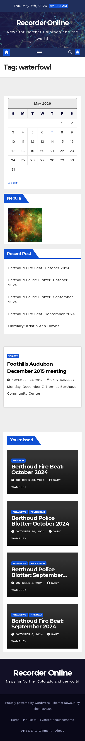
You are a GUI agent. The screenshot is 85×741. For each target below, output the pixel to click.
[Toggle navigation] (39, 52)
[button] (70, 52)
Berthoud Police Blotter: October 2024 (40, 521)
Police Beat (38, 512)
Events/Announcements (57, 720)
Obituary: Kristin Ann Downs (33, 326)
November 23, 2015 (28, 379)
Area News (19, 512)
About (59, 730)
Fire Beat (18, 460)
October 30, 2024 (31, 480)
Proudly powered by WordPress (28, 703)
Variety (13, 356)
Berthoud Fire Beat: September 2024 (41, 314)
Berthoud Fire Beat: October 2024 (38, 268)
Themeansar (42, 708)
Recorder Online (42, 23)
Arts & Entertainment (36, 730)
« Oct (12, 183)
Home (15, 720)
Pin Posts (29, 720)
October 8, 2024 (30, 582)
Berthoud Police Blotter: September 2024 (37, 575)
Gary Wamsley (61, 379)
